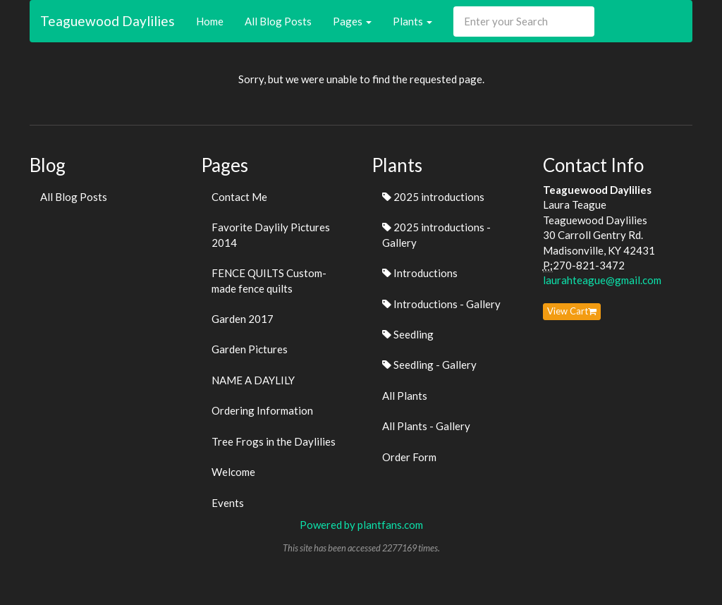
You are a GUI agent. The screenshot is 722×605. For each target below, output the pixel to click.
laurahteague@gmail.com (602, 280)
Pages (352, 21)
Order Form (409, 457)
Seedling (408, 334)
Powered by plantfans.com (361, 524)
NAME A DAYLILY (253, 380)
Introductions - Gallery (441, 304)
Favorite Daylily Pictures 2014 (271, 234)
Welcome (233, 471)
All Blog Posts (278, 21)
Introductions (420, 273)
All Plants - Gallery (426, 426)
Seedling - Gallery (429, 364)
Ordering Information (262, 410)
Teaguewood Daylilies (107, 21)
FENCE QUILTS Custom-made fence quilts (269, 280)
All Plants (404, 395)
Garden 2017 (243, 318)
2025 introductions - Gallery (436, 234)
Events (228, 502)
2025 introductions (433, 196)
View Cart (571, 311)
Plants (412, 21)
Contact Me (239, 196)
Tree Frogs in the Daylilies (274, 441)
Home (210, 21)
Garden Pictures (250, 349)
